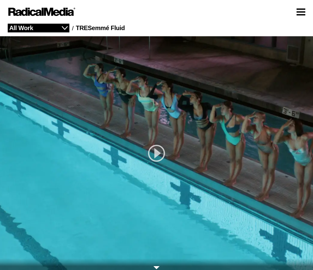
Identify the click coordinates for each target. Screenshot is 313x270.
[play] (156, 153)
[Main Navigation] (156, 12)
